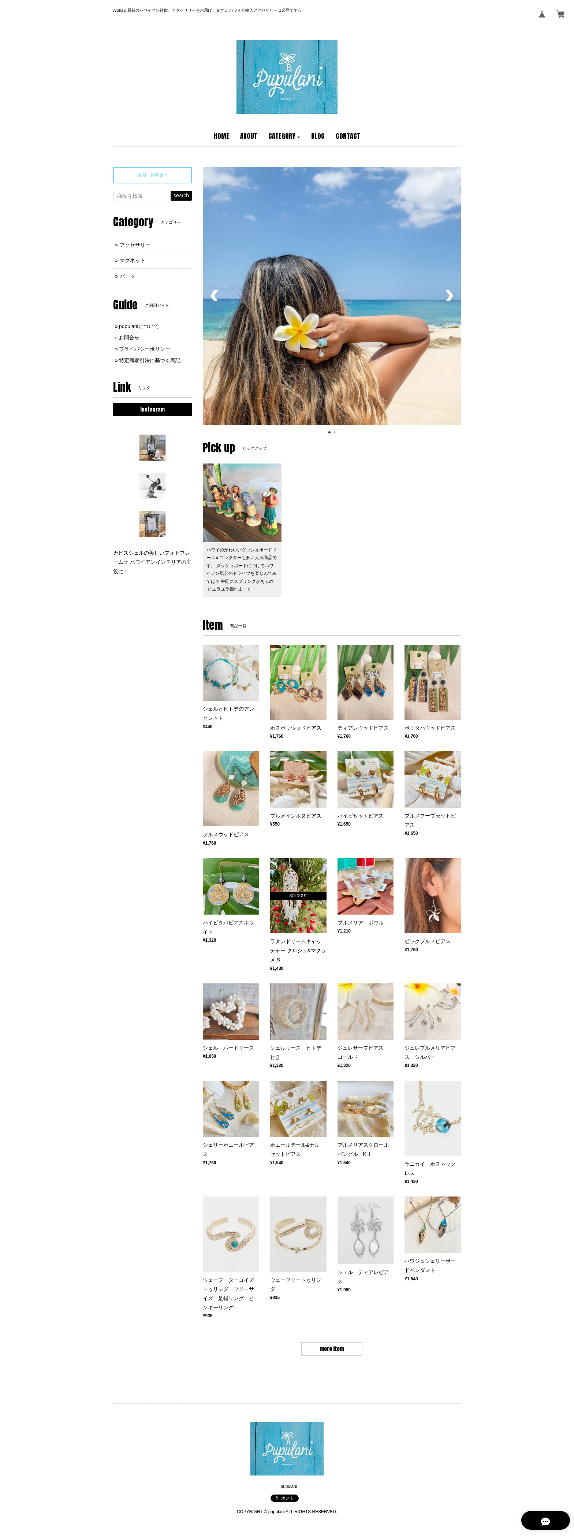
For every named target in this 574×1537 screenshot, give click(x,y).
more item (332, 1349)
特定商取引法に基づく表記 (149, 360)
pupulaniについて (139, 326)
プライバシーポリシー (144, 349)
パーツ (127, 276)
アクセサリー (135, 245)
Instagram (152, 409)
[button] (284, 136)
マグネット (132, 260)
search (181, 195)
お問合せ (129, 337)
